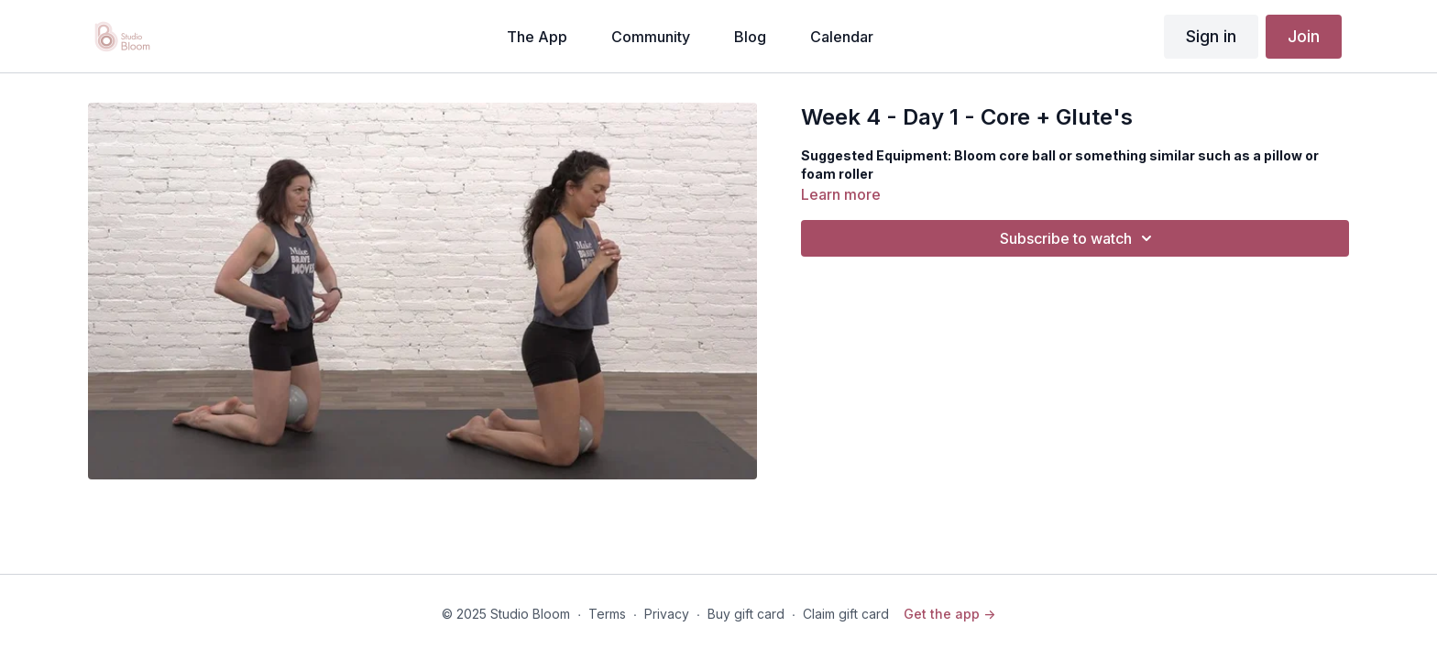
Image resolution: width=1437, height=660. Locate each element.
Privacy (666, 614)
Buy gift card (746, 614)
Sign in (1211, 36)
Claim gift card (846, 614)
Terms (607, 614)
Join (1304, 36)
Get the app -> (949, 614)
